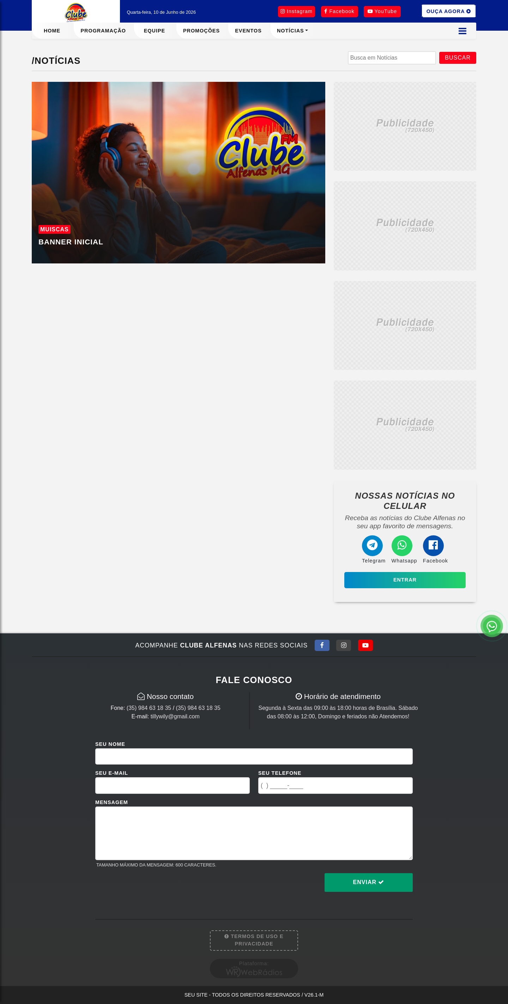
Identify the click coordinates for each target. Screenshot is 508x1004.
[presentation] (148, 888)
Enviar (369, 882)
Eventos (248, 31)
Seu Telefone (279, 773)
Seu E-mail (111, 773)
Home (52, 31)
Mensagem (111, 802)
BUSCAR (458, 58)
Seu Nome (110, 744)
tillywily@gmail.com (175, 716)
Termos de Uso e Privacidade (253, 940)
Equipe (154, 31)
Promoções (201, 31)
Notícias (290, 31)
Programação (103, 31)
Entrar (405, 580)
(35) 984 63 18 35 (149, 708)
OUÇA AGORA (448, 11)
